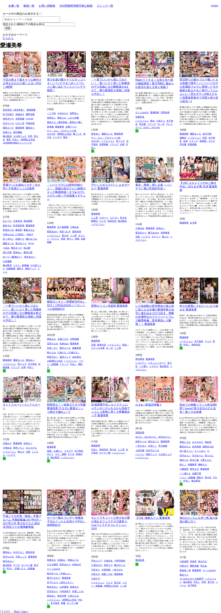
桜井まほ (194, 469)
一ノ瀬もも (185, 473)
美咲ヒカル (185, 442)
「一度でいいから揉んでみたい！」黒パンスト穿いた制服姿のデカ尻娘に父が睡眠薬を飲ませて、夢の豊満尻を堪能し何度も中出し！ (22, 313)
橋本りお (184, 460)
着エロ (165, 236)
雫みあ (203, 566)
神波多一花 (185, 570)
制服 (63, 603)
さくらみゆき (142, 112)
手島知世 (30, 123)
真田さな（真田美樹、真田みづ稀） (65, 122)
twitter (214, 5)
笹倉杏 (193, 561)
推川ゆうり (21, 243)
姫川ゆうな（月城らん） (59, 573)
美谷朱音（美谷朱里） (14, 110)
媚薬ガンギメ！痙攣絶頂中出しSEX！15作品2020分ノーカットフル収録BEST (66, 305)
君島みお (51, 339)
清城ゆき (19, 114)
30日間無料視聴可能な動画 (76, 5)
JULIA (31, 243)
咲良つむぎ (65, 231)
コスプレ (114, 217)
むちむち (8, 38)
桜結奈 (208, 442)
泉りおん (209, 455)
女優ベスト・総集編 (25, 568)
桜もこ (183, 464)
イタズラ (68, 451)
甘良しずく (52, 348)
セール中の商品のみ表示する (21, 13)
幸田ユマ (108, 565)
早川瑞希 (162, 446)
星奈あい (95, 134)
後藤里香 (76, 348)
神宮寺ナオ (8, 119)
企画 (122, 144)
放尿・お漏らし (55, 451)
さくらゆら (200, 451)
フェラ (208, 341)
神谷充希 (61, 596)
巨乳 (30, 136)
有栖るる (51, 560)
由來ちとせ (141, 441)
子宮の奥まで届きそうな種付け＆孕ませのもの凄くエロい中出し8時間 (22, 83)
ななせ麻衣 (52, 564)
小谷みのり (63, 113)
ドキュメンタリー (157, 363)
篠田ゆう (30, 127)
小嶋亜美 (184, 469)
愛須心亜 (27, 252)
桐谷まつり (16, 248)
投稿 (77, 238)
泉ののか (202, 561)
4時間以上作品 (27, 139)
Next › (17, 611)
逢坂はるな (29, 230)
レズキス (153, 366)
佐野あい (51, 117)
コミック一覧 (105, 5)
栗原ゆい (7, 552)
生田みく (160, 228)
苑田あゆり (52, 231)
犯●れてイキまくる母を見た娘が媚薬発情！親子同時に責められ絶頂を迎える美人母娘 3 (154, 83)
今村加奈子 (65, 591)
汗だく (50, 454)
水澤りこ (152, 446)
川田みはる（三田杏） (14, 234)
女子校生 (32, 364)
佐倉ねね (64, 343)
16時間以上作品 (55, 361)
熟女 (152, 121)
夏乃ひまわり (53, 578)
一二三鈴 (51, 113)
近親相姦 (103, 144)
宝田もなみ (52, 343)
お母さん (160, 121)
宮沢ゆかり (52, 591)
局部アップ (30, 268)
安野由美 (165, 112)
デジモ (102, 221)
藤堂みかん (185, 446)
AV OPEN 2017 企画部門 (192, 578)
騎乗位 (94, 221)
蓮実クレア (65, 357)
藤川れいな (119, 565)
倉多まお (7, 225)
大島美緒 (106, 569)
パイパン (55, 238)
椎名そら (184, 575)
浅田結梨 (139, 432)
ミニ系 (73, 235)
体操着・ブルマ (207, 141)
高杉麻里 (27, 221)
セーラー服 (104, 453)
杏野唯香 (165, 232)
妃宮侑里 (196, 446)
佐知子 (30, 234)
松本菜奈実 (18, 225)
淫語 (63, 238)
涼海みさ (7, 443)
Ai (208, 451)
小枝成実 (184, 561)
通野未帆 (30, 114)
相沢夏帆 (17, 132)
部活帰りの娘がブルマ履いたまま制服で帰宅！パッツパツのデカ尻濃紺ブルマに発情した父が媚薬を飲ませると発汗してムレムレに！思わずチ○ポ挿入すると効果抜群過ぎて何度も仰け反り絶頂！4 (199, 90)
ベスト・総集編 (21, 265)
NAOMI (29, 118)
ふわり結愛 (73, 117)
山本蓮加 (64, 587)
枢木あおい (30, 257)
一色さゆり (141, 446)
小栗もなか (206, 460)
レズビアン (141, 363)
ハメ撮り (143, 366)
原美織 (50, 126)
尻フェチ (120, 141)
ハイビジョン (108, 141)
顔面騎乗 (10, 268)
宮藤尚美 (139, 117)
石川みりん (197, 455)
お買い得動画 (47, 5)
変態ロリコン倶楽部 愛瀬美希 (109, 305)
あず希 (193, 222)
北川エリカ (8, 123)
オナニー (156, 236)
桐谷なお (61, 117)
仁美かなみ (73, 596)
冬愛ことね (77, 591)
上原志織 (139, 450)
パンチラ (57, 137)
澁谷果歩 (76, 357)
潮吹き (20, 268)
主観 (137, 236)
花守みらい (185, 455)
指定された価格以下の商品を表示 (23, 24)
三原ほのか (96, 565)
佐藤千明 (196, 473)
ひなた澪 (19, 123)
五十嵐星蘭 (63, 227)
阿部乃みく (52, 357)
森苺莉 (18, 230)
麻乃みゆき (153, 232)
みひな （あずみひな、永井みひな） (153, 437)
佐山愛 (26, 248)
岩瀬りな (7, 132)
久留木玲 (17, 221)
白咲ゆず (76, 564)
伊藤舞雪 (192, 464)
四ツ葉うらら (186, 451)
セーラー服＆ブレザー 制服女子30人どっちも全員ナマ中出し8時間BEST (66, 521)
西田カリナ (8, 127)
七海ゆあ (74, 227)
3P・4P (160, 124)
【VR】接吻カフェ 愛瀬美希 (152, 517)
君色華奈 (139, 359)
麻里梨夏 (31, 110)
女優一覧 (13, 5)
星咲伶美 (76, 231)
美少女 (65, 235)
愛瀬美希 (19, 127)
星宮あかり (141, 232)
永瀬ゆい (61, 560)
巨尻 (205, 137)
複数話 (183, 137)
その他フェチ (20, 136)
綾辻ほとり (153, 441)
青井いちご (18, 448)
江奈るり (95, 569)
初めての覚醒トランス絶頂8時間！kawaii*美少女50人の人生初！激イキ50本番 (198, 408)
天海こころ (21, 556)
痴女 (65, 137)
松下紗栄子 (8, 114)
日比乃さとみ (152, 450)
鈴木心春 (194, 460)
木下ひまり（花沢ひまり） (60, 582)
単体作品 (111, 221)
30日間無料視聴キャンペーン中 (17, 143)
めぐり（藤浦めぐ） (13, 257)
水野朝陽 (19, 119)
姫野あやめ (208, 446)
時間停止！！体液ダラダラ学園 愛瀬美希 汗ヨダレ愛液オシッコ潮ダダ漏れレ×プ (66, 408)
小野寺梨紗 (119, 560)
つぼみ (6, 248)
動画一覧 (29, 5)
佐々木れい (8, 239)
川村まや (95, 574)
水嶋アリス (71, 126)
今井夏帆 (7, 261)
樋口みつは (31, 239)
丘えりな (7, 221)
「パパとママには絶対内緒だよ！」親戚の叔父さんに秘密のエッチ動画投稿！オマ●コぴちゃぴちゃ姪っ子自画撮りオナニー (66, 192)
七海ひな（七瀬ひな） (68, 352)
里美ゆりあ (8, 230)
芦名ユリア (96, 560)
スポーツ (103, 217)
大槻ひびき (63, 339)
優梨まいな (107, 134)
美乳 (8, 139)
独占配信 (7, 136)
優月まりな (65, 348)
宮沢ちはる (8, 556)
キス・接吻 (60, 454)
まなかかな (31, 448)
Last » (24, 611)
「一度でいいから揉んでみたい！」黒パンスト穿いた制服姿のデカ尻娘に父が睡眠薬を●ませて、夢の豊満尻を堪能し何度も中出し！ (110, 86)
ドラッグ (114, 144)
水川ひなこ (18, 552)
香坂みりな (73, 560)
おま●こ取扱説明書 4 (148, 404)
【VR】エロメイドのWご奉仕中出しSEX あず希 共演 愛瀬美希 (198, 186)
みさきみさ (197, 442)
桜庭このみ (107, 574)
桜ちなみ (51, 352)
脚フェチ (77, 134)
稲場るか (74, 587)
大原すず (95, 578)
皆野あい (74, 113)
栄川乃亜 (207, 134)
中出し (15, 139)
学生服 (142, 124)
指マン (70, 238)
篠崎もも (202, 464)
